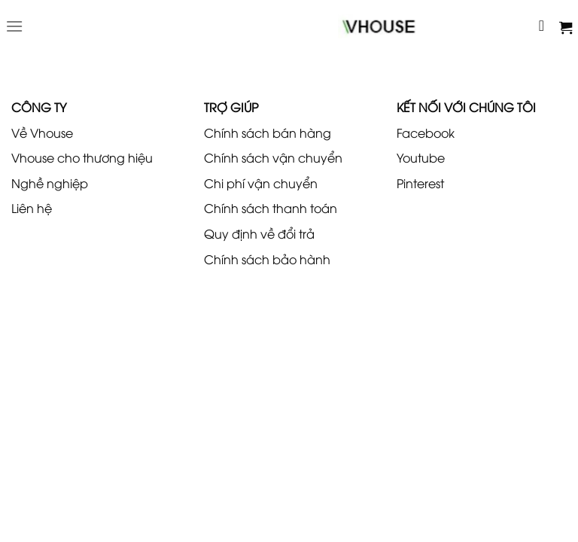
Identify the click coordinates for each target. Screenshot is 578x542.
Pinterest (420, 183)
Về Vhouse (42, 132)
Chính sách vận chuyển (273, 157)
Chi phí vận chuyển (261, 183)
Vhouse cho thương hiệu (82, 157)
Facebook (426, 132)
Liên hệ (31, 207)
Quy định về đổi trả (259, 233)
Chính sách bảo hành (267, 259)
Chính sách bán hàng (267, 132)
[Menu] (14, 26)
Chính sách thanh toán (270, 207)
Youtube (421, 157)
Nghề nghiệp (49, 183)
